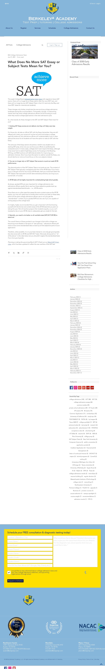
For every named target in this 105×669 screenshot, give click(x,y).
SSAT (88, 433)
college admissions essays (83, 402)
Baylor (79, 471)
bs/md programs (83, 456)
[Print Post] (28, 253)
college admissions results (78, 473)
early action (73, 428)
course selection (76, 493)
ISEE (94, 433)
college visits (78, 482)
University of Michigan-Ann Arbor (83, 462)
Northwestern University (83, 485)
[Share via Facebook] (9, 253)
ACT (88, 399)
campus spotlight (89, 493)
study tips (92, 416)
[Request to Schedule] (15, 580)
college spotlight (85, 422)
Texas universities (88, 465)
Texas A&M (73, 422)
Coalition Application (78, 448)
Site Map (96, 659)
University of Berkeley (78, 468)
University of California (78, 416)
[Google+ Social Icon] (79, 387)
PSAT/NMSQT (74, 419)
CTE (90, 499)
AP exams (78, 411)
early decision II (84, 428)
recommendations (89, 496)
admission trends (80, 499)
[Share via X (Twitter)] (14, 253)
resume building (77, 476)
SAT (94, 399)
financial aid (91, 448)
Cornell (93, 456)
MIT (95, 422)
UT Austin (93, 408)
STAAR (94, 428)
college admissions (76, 399)
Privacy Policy (82, 659)
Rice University (77, 436)
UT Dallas (73, 433)
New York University (90, 439)
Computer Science (76, 442)
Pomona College (75, 488)
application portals (83, 445)
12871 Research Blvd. (11, 645)
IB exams (88, 411)
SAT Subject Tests (75, 439)
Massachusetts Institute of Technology (83, 479)
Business (76, 490)
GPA (85, 471)
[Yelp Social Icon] (88, 387)
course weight (76, 496)
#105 (20, 645)
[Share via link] (23, 253)
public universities (90, 442)
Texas (91, 471)
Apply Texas (91, 468)
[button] (42, 45)
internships (92, 473)
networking (88, 482)
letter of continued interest (78, 453)
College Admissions (23, 45)
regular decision (90, 476)
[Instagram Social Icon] (75, 387)
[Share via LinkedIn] (18, 253)
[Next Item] (95, 51)
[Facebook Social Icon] (71, 387)
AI (73, 471)
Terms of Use (89, 659)
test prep (85, 425)
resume (81, 433)
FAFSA (84, 419)
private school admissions (78, 408)
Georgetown (83, 451)
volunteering (90, 431)
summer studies (83, 405)
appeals (93, 488)
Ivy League (93, 419)
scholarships (92, 413)
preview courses (87, 490)
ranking (83, 459)
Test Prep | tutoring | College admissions (52, 22)
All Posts (9, 45)
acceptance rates (78, 431)
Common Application (77, 413)
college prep (89, 436)
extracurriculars (74, 425)
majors (73, 456)
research (94, 425)
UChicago (76, 465)
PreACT (86, 488)
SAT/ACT (93, 453)
